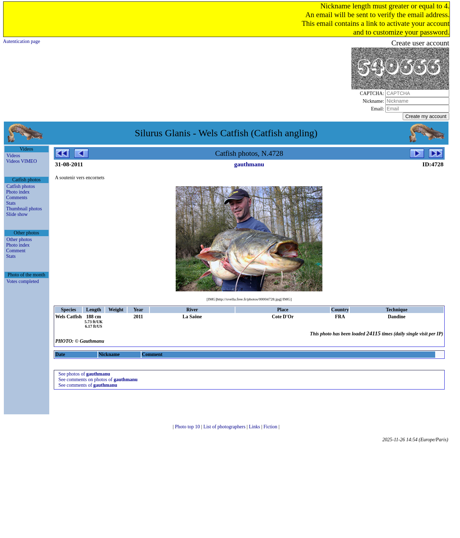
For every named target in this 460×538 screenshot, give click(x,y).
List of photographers (225, 426)
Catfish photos (21, 186)
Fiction (270, 426)
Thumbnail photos (24, 208)
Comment (15, 250)
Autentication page (21, 41)
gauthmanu (249, 164)
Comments (17, 197)
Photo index (18, 192)
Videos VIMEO (21, 161)
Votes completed (23, 281)
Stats (11, 203)
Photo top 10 (188, 426)
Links (255, 426)
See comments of (87, 385)
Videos (13, 155)
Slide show (17, 214)
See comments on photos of (98, 379)
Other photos (19, 239)
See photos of (84, 374)
